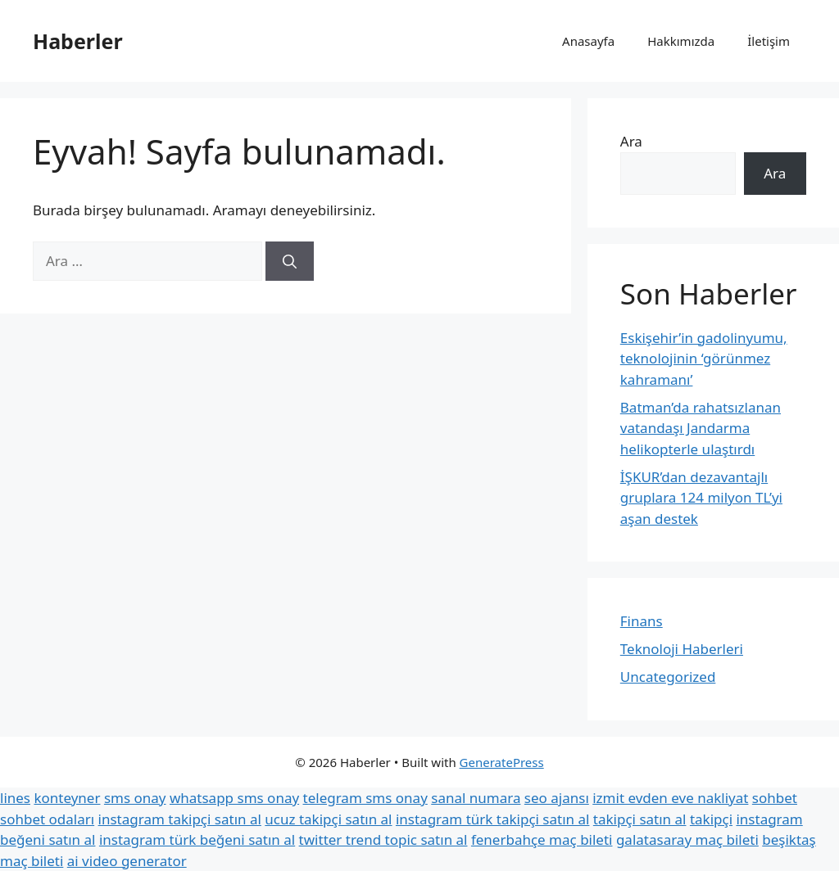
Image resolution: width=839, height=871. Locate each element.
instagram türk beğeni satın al (197, 839)
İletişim (768, 41)
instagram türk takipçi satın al (492, 819)
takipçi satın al (640, 819)
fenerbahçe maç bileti (542, 839)
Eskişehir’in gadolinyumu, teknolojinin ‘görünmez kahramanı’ (703, 358)
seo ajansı (556, 797)
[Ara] (289, 261)
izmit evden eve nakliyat (670, 797)
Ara (631, 141)
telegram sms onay (365, 797)
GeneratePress (502, 762)
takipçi (711, 819)
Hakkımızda (680, 41)
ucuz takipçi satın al (328, 819)
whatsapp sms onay (234, 797)
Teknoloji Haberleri (681, 648)
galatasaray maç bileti (687, 839)
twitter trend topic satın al (383, 839)
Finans (641, 621)
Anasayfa (588, 41)
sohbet (774, 797)
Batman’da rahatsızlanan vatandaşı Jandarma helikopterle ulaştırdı (700, 428)
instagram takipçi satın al (179, 819)
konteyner (67, 797)
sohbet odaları (47, 819)
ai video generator (127, 860)
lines (15, 797)
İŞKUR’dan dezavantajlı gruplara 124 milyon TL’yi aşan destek (701, 497)
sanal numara (475, 797)
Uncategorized (668, 676)
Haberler (78, 41)
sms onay (135, 797)
